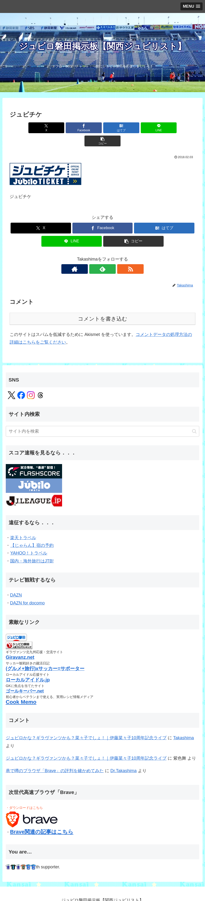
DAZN (16, 581)
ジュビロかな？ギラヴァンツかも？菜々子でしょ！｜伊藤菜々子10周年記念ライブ (86, 724)
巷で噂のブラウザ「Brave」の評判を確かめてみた (55, 757)
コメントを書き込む (102, 306)
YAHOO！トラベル (28, 539)
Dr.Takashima (123, 757)
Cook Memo (21, 689)
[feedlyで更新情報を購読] (102, 256)
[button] (165, 127)
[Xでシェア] (40, 127)
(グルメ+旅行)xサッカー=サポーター (45, 655)
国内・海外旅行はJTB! (32, 547)
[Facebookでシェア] (71, 127)
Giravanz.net (20, 644)
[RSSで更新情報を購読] (113, 256)
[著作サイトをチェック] (91, 256)
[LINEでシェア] (134, 127)
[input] (102, 418)
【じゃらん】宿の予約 (32, 532)
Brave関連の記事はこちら (41, 819)
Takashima (183, 724)
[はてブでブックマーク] (102, 127)
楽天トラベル (23, 524)
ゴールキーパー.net (25, 677)
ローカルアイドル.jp (28, 666)
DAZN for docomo (27, 589)
